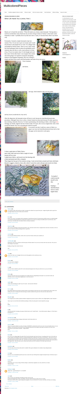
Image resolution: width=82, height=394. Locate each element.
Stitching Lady (10, 369)
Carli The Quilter (11, 240)
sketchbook (11, 201)
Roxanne (9, 260)
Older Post (57, 386)
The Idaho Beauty (11, 317)
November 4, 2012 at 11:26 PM (13, 278)
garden (8, 201)
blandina (9, 359)
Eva (8, 267)
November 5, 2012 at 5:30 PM (13, 293)
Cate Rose (9, 234)
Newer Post (7, 386)
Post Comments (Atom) (13, 388)
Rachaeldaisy (10, 346)
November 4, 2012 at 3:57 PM (13, 213)
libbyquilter (10, 296)
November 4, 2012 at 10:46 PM (13, 270)
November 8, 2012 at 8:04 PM (13, 349)
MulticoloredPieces (15, 5)
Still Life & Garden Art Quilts (37, 12)
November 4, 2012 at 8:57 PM (13, 249)
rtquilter (9, 282)
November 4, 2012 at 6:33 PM (13, 237)
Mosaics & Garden (63, 12)
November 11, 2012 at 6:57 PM (13, 372)
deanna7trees (10, 226)
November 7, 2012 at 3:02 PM (13, 342)
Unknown (9, 208)
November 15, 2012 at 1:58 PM (13, 381)
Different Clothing (55, 12)
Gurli (9, 253)
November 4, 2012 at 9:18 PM (13, 256)
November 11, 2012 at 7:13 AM (13, 365)
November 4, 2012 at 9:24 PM (13, 263)
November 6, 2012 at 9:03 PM (13, 313)
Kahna (9, 334)
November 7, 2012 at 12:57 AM (13, 320)
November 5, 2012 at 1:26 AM (13, 285)
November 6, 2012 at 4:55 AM (13, 305)
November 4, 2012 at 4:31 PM (13, 222)
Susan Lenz (10, 324)
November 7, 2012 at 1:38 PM (13, 331)
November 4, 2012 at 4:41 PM (13, 230)
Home (6, 12)
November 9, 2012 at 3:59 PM (13, 356)
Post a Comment (9, 383)
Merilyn (9, 274)
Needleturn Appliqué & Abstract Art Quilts (15, 12)
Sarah (9, 353)
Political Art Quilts (28, 12)
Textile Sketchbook (47, 12)
